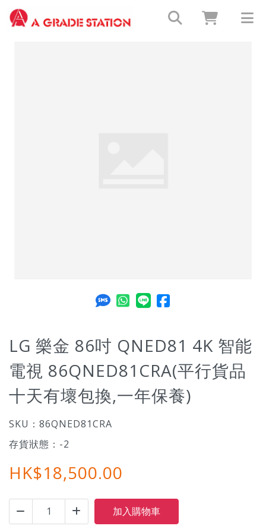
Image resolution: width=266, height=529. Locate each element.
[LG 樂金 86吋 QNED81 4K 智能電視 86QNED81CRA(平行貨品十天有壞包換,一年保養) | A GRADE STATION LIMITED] (70, 18)
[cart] (205, 18)
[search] (170, 18)
